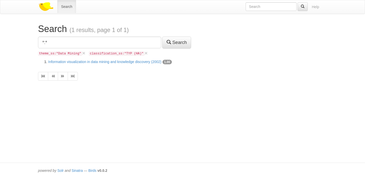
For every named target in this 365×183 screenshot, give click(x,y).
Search (66, 7)
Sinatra (77, 171)
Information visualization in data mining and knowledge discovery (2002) (104, 62)
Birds (92, 171)
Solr (60, 171)
